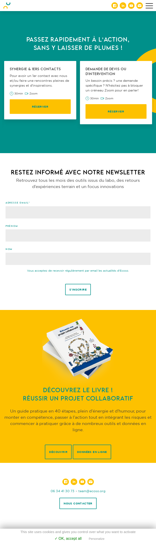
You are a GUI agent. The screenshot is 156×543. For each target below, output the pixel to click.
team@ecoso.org (91, 491)
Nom (9, 249)
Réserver (40, 106)
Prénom (12, 225)
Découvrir (58, 451)
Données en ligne (92, 451)
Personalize (96, 538)
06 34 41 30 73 (62, 491)
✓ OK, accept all (68, 538)
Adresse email (18, 202)
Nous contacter (78, 503)
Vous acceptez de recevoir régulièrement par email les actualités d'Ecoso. (78, 270)
